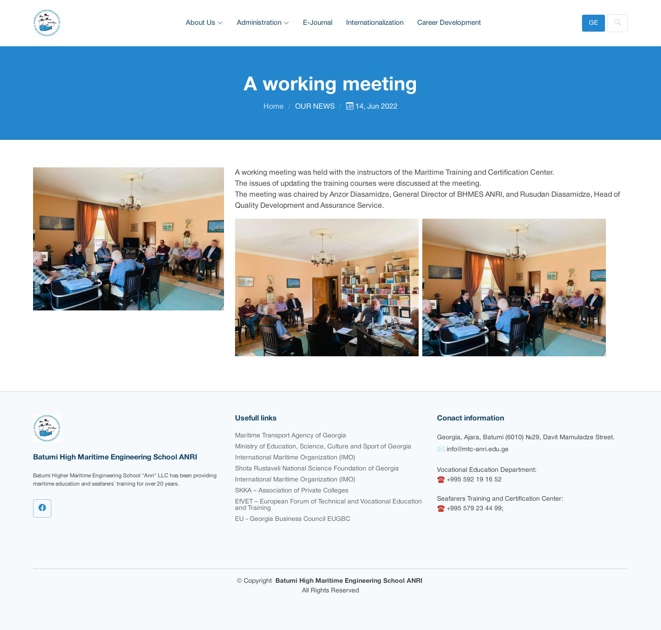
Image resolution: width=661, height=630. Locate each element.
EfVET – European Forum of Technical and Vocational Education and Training (328, 505)
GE (593, 23)
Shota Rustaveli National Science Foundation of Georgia (317, 469)
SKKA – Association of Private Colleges (291, 491)
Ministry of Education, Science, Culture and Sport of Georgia (323, 447)
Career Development (449, 23)
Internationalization (374, 23)
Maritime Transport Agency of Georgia (290, 436)
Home (273, 107)
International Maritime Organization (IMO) (295, 458)
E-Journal (317, 23)
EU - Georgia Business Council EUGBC (292, 519)
